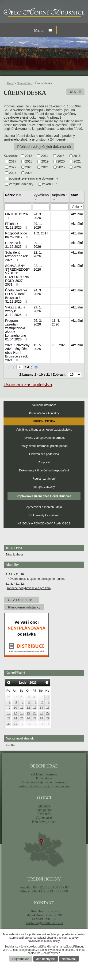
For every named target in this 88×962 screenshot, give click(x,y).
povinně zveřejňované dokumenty (33, 178)
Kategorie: (11, 155)
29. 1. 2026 (38, 225)
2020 (61, 161)
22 (48, 713)
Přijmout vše (21, 959)
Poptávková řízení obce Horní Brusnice (44, 496)
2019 (45, 161)
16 (9, 713)
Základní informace (44, 405)
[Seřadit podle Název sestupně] (20, 196)
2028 (28, 173)
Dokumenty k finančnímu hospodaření (44, 470)
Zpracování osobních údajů (44, 507)
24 (15, 718)
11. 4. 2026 (56, 322)
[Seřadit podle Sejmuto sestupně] (54, 200)
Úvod (10, 83)
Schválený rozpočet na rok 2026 (16, 256)
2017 (12, 161)
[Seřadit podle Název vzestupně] (20, 194)
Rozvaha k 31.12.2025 (16, 244)
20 (35, 713)
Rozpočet (44, 462)
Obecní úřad (24, 83)
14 (41, 707)
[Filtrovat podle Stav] (77, 206)
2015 (61, 156)
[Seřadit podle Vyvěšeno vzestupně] (36, 198)
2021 (77, 161)
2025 (61, 167)
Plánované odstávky (24, 607)
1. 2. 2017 (41, 233)
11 (21, 707)
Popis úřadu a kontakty (44, 413)
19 (28, 713)
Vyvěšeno (41, 195)
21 (41, 713)
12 (28, 707)
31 (15, 723)
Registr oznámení (44, 478)
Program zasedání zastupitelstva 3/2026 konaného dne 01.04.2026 (16, 330)
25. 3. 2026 (38, 322)
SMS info (44, 814)
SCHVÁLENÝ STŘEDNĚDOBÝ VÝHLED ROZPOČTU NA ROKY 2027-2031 (17, 275)
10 (15, 707)
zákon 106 (49, 184)
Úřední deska (44, 421)
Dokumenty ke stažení (44, 515)
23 (9, 718)
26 (28, 718)
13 (35, 707)
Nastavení (69, 959)
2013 (28, 156)
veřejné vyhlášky (21, 184)
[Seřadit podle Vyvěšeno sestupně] (36, 200)
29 (48, 718)
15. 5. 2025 (38, 347)
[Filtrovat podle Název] (17, 206)
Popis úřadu (44, 778)
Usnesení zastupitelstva (28, 384)
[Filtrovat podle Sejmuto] (60, 206)
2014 (44, 156)
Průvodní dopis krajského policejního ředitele (36, 578)
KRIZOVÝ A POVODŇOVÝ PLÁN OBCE (43, 523)
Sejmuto (60, 195)
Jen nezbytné (45, 959)
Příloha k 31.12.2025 (16, 225)
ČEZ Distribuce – (21, 600)
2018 (28, 161)
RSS (75, 92)
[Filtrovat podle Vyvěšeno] (41, 206)
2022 (12, 167)
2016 (76, 156)
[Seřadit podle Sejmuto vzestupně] (54, 198)
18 (21, 713)
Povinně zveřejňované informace (44, 437)
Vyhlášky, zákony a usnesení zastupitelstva (44, 429)
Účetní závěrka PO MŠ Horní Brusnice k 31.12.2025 (16, 295)
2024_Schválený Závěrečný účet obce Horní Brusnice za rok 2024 (17, 352)
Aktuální (77, 214)
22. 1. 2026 (38, 254)
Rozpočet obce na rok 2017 (17, 235)
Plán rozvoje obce (44, 822)
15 (48, 707)
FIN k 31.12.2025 (17, 216)
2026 (77, 167)
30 (9, 723)
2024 (45, 167)
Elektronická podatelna (44, 454)
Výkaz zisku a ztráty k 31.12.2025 (16, 311)
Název (11, 195)
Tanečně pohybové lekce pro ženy (29, 588)
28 (41, 718)
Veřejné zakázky (44, 486)
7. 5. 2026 (59, 345)
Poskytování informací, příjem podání (44, 446)
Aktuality (44, 806)
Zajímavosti (44, 818)
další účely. (53, 941)
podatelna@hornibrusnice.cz (44, 923)
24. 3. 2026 (38, 216)
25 (21, 718)
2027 (12, 173)
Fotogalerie (44, 810)
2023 (28, 167)
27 (35, 718)
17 (15, 713)
